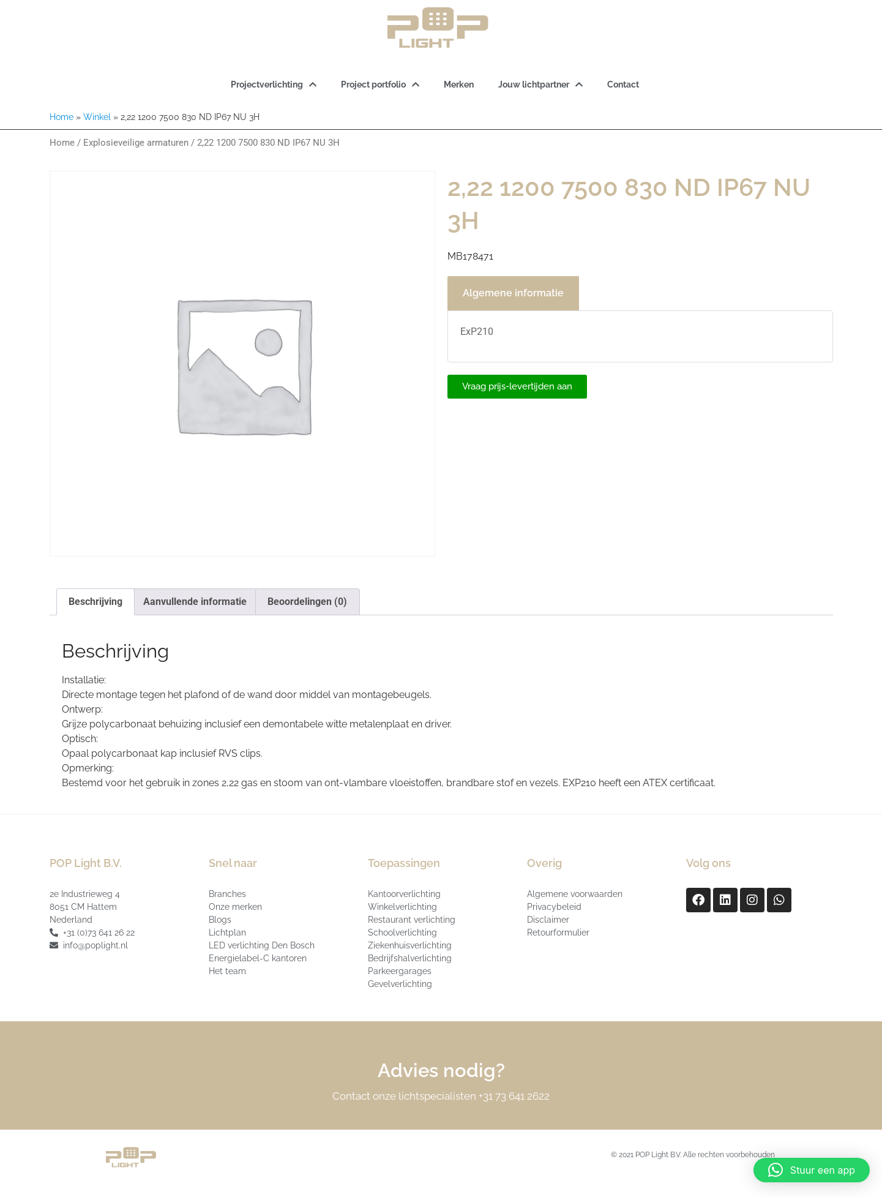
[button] (811, 1170)
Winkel (97, 117)
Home (61, 117)
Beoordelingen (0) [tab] (307, 601)
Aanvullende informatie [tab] (195, 601)
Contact (623, 84)
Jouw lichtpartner (540, 84)
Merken (459, 84)
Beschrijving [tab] (95, 601)
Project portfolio (380, 84)
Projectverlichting (273, 84)
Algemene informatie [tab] (513, 293)
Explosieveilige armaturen (136, 142)
